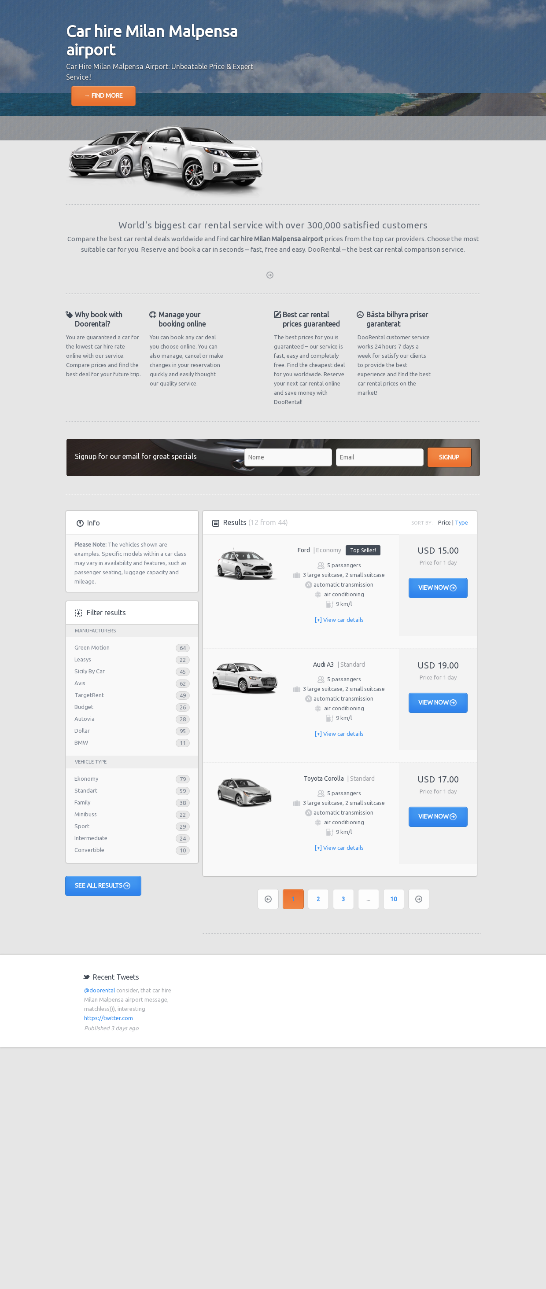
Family (82, 802)
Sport (81, 826)
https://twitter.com (108, 1018)
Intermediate (90, 838)
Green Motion (92, 647)
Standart (85, 790)
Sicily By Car (89, 671)
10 (393, 899)
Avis (79, 683)
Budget (83, 707)
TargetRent (89, 695)
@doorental (99, 990)
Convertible (89, 850)
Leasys (82, 659)
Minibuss (85, 814)
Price (444, 522)
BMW (81, 742)
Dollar (82, 730)
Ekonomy (86, 778)
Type (461, 522)
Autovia (84, 719)
